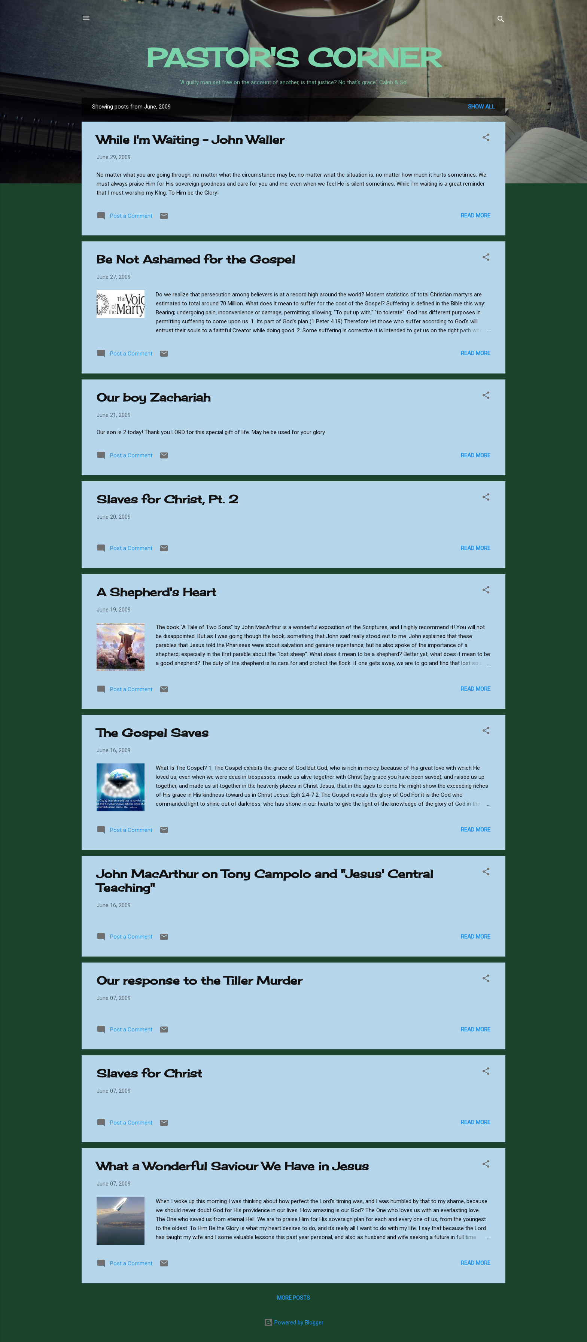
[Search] (500, 20)
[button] (485, 138)
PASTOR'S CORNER (293, 58)
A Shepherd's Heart (156, 592)
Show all (481, 106)
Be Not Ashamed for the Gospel (196, 259)
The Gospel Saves (153, 732)
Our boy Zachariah (153, 397)
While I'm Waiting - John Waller (190, 139)
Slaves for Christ (149, 1073)
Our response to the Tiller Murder (199, 980)
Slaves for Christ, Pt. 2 (167, 499)
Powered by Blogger (293, 1322)
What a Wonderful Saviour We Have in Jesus (233, 1166)
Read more (475, 215)
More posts (293, 1298)
